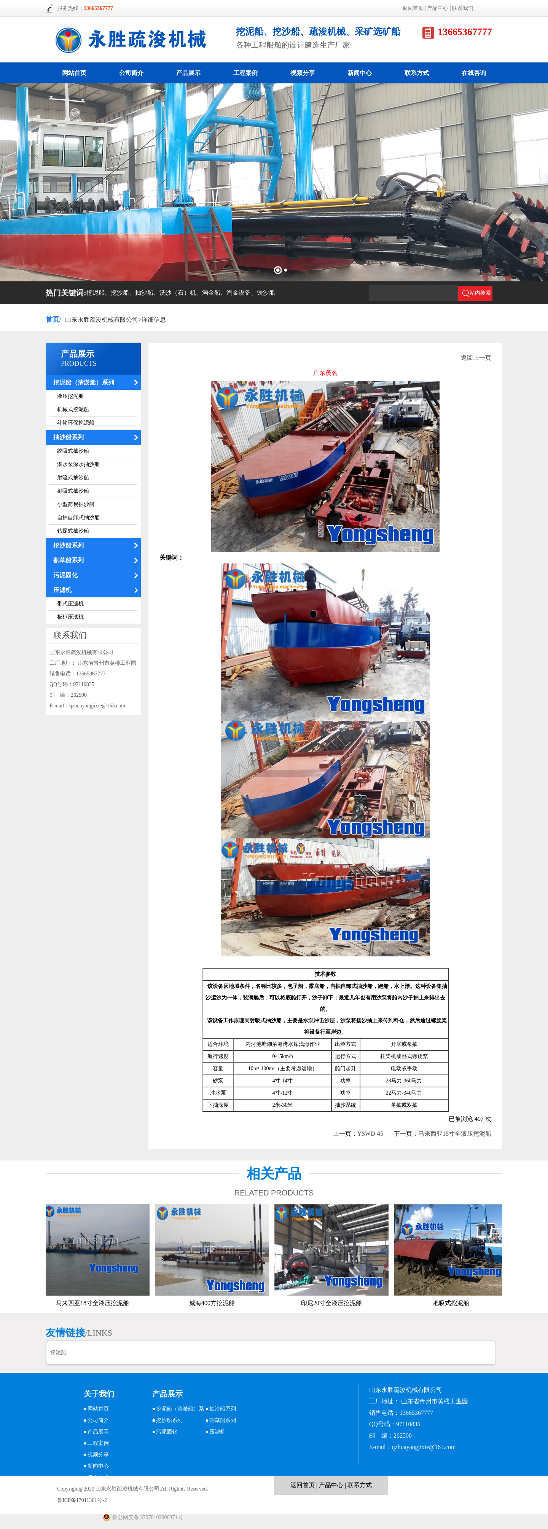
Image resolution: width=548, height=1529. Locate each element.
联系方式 (417, 73)
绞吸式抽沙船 (73, 451)
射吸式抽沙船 (73, 491)
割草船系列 (68, 560)
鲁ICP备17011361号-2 (82, 1500)
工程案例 (245, 73)
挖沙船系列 (68, 545)
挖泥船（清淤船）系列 (83, 382)
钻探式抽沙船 (73, 531)
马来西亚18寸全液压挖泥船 (454, 1133)
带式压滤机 (70, 603)
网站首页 (74, 73)
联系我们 (462, 8)
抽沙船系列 (68, 437)
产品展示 (188, 73)
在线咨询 (474, 73)
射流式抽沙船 (73, 477)
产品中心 (437, 8)
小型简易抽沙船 (75, 504)
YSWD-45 (370, 1133)
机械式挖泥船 (73, 409)
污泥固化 (65, 575)
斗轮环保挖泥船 (75, 423)
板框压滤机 (70, 617)
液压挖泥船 (70, 396)
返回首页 (413, 8)
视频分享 (302, 73)
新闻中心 (359, 73)
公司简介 (131, 73)
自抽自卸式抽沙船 (78, 517)
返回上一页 (476, 357)
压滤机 (62, 590)
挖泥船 (58, 1352)
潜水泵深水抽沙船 (78, 464)
